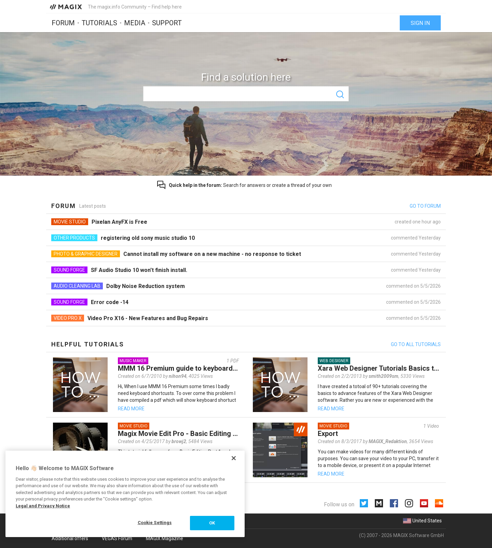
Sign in (420, 23)
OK (212, 522)
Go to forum (425, 206)
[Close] (233, 458)
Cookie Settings (155, 522)
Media (134, 23)
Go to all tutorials (416, 344)
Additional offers (70, 538)
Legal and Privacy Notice (43, 505)
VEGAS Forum (117, 538)
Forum (63, 23)
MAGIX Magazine (164, 538)
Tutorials (99, 23)
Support (167, 23)
